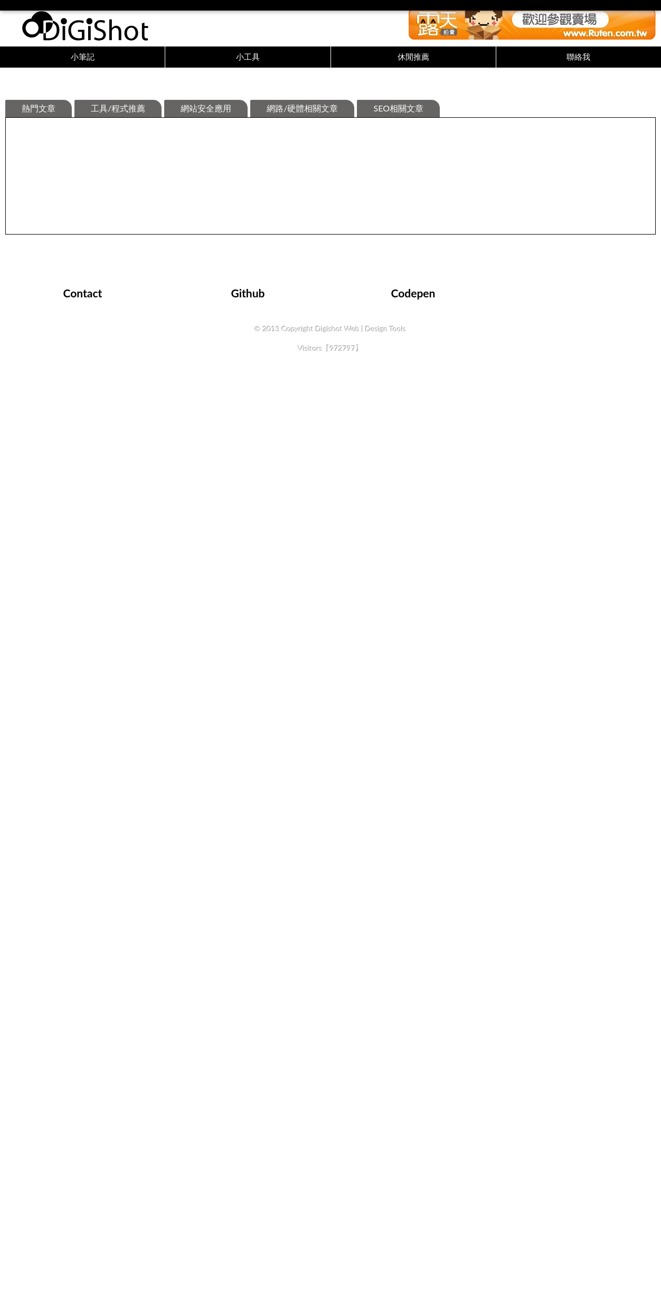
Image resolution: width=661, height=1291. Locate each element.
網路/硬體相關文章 (302, 264)
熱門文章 (38, 264)
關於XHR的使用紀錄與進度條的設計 (81, 647)
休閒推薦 (413, 62)
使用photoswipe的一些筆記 (387, 415)
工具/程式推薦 (118, 264)
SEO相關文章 (398, 264)
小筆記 (83, 62)
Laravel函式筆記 (208, 879)
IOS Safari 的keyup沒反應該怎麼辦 (398, 647)
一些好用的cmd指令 (534, 415)
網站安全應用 (206, 264)
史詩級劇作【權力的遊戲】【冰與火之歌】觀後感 (103, 879)
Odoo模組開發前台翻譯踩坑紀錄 (555, 879)
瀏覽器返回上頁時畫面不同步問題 (237, 415)
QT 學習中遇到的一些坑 (381, 879)
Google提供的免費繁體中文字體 (554, 647)
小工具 (248, 62)
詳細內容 (91, 494)
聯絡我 (578, 62)
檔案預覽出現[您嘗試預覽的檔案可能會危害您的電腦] (109, 415)
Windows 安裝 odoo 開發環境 (231, 647)
